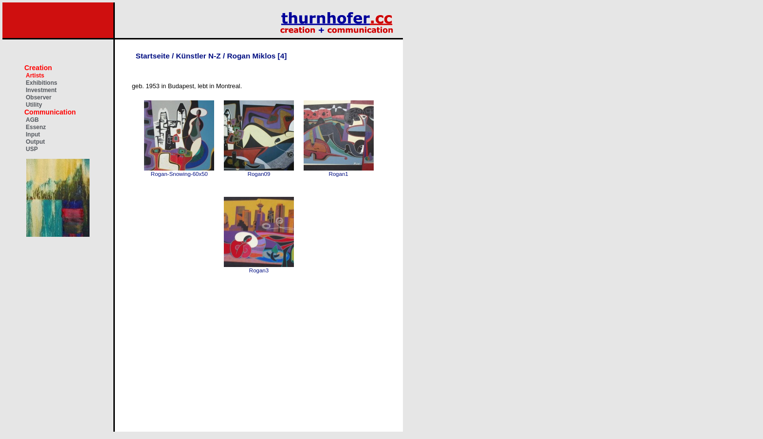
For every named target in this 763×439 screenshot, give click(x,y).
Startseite (153, 56)
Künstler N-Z (198, 56)
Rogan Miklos (252, 56)
